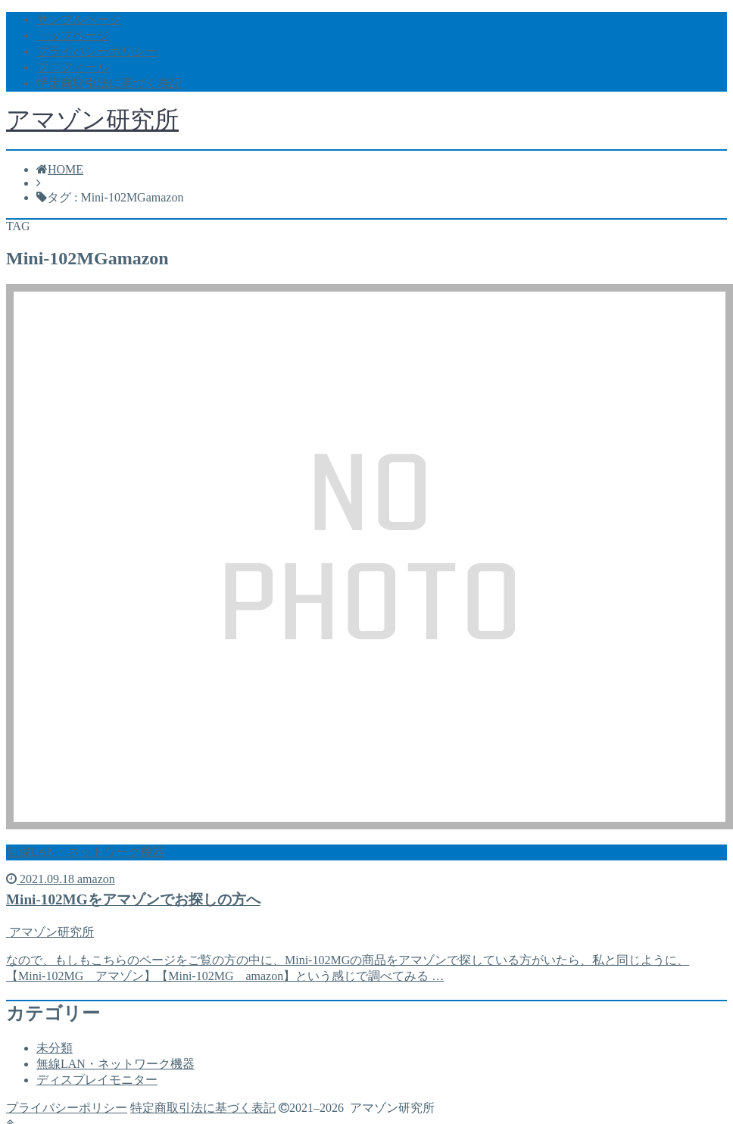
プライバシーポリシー (97, 51)
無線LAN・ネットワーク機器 (115, 1063)
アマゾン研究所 (92, 119)
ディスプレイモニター (97, 1079)
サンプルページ (78, 19)
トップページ (72, 35)
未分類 (54, 1047)
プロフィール (72, 67)
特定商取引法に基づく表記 (109, 82)
